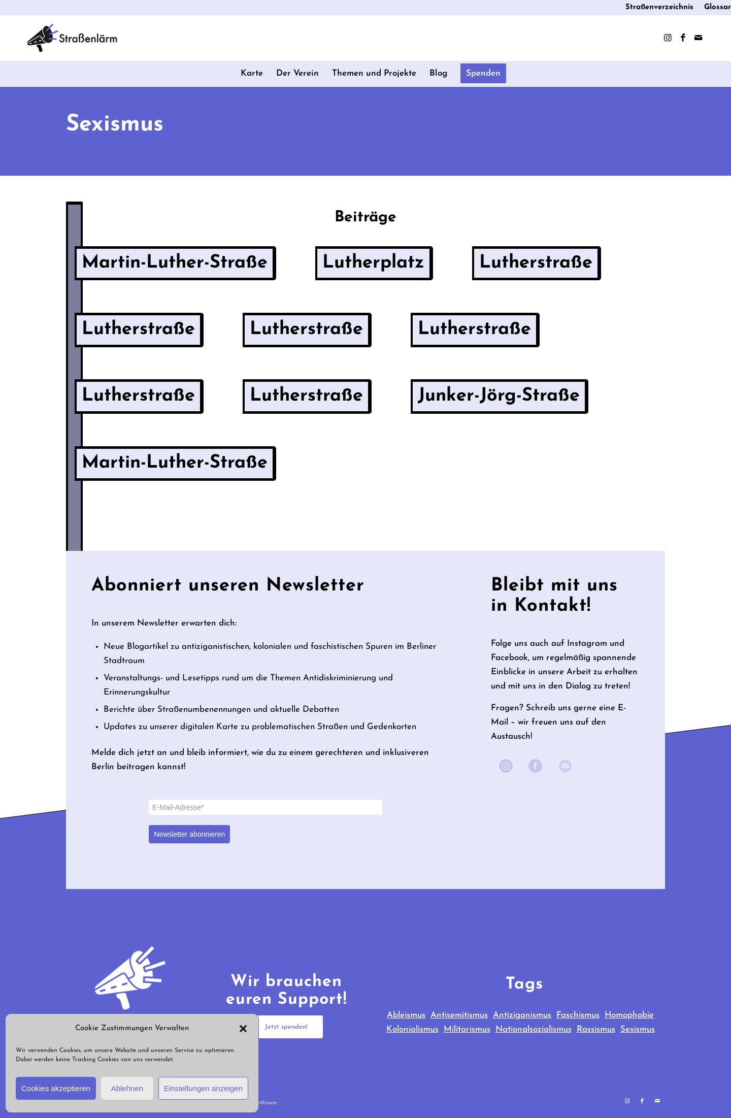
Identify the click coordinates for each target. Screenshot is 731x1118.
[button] (243, 1029)
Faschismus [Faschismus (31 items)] (578, 1015)
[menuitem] (659, 7)
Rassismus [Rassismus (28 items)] (596, 1029)
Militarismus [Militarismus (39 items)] (467, 1029)
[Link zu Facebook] (682, 38)
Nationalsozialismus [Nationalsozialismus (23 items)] (533, 1029)
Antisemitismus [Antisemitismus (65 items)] (459, 1015)
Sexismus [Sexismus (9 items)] (637, 1029)
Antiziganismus (522, 1015)
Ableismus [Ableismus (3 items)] (406, 1015)
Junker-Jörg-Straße (499, 396)
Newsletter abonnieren (189, 834)
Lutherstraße (535, 263)
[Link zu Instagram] (667, 38)
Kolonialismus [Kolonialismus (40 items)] (412, 1029)
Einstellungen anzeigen (203, 1088)
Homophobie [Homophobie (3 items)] (629, 1015)
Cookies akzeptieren (55, 1088)
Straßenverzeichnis (659, 7)
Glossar (717, 7)
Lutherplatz (373, 263)
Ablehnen (127, 1088)
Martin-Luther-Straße (175, 263)
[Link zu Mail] (698, 38)
